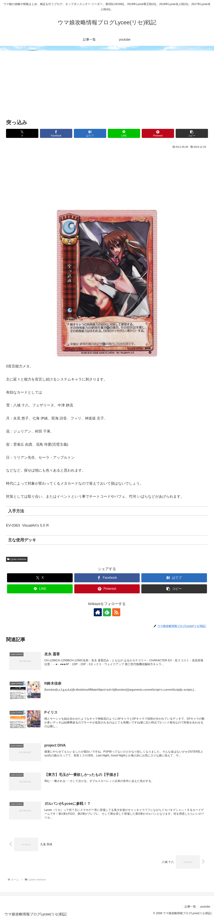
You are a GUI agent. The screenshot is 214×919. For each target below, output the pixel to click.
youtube (205, 906)
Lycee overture (16, 559)
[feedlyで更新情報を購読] (107, 612)
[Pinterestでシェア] (158, 133)
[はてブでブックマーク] (90, 133)
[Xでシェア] (22, 133)
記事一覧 (190, 906)
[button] (192, 133)
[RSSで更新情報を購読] (116, 612)
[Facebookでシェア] (56, 133)
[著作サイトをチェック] (98, 612)
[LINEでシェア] (124, 133)
